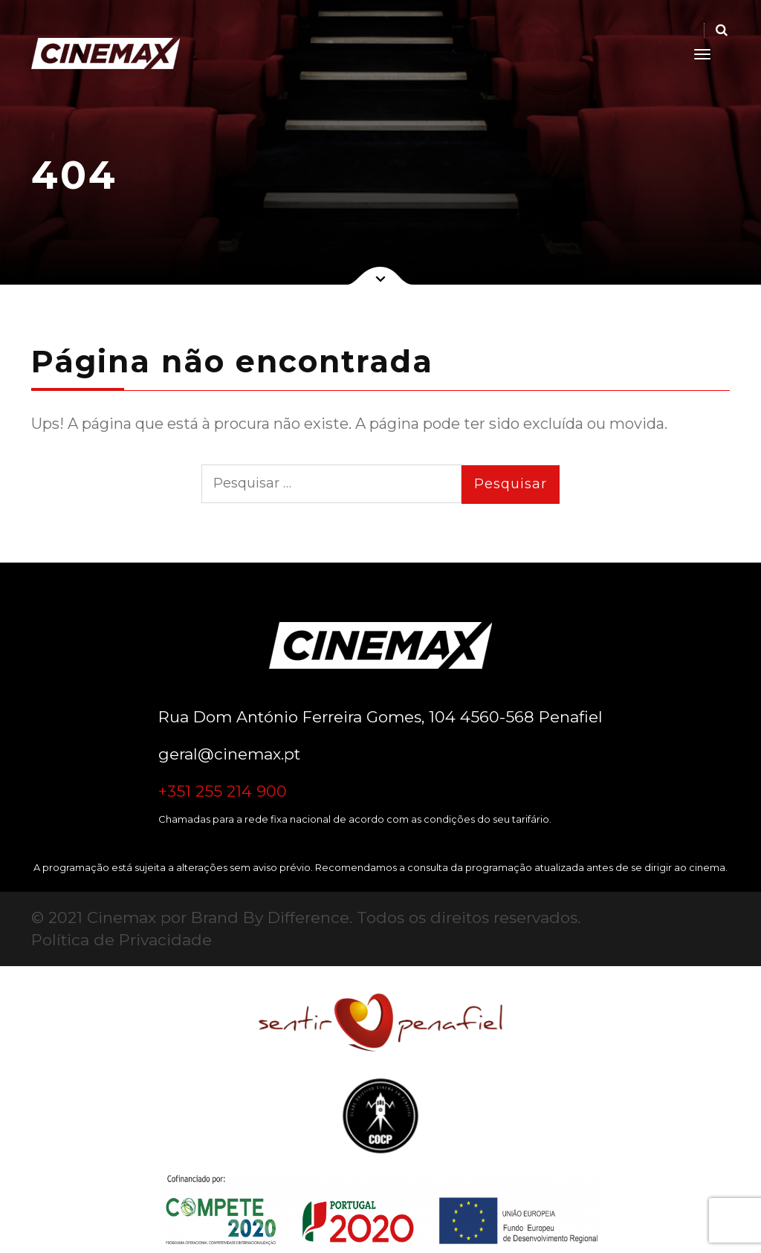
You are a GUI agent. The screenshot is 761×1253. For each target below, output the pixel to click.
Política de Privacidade (121, 939)
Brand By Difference (270, 917)
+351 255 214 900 (222, 791)
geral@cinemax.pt (229, 754)
